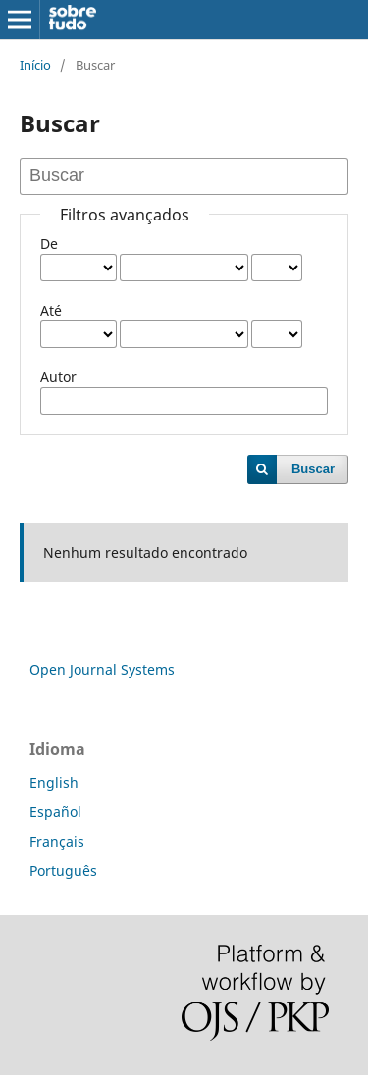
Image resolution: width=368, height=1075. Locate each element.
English (54, 782)
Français (56, 841)
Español (55, 812)
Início (35, 64)
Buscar (313, 469)
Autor (58, 376)
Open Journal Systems (102, 669)
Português (63, 870)
